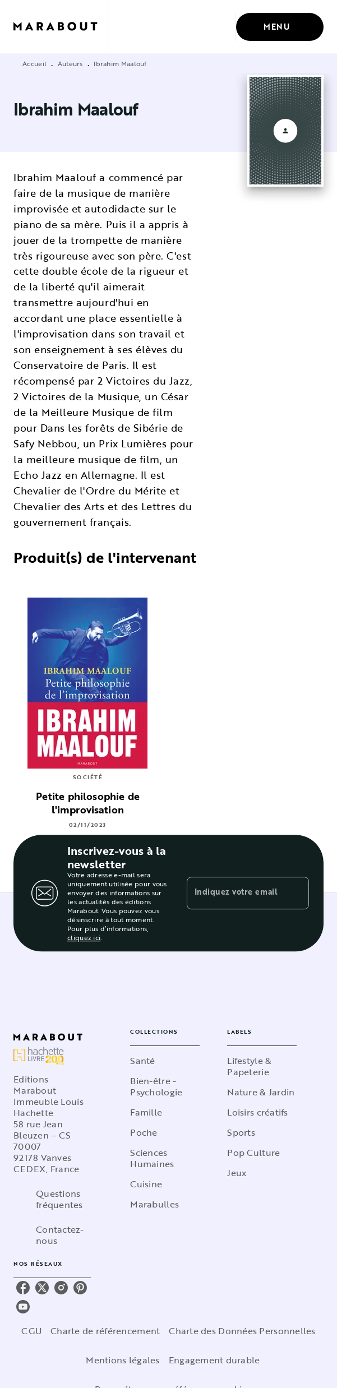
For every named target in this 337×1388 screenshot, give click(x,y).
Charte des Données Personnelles (242, 1331)
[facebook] (23, 1287)
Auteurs (70, 63)
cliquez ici (83, 937)
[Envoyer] (295, 893)
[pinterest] (80, 1287)
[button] (165, 1061)
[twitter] (42, 1287)
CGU (31, 1331)
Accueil (34, 63)
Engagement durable (214, 1360)
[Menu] (280, 27)
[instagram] (61, 1287)
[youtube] (23, 1306)
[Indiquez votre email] (234, 893)
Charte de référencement (105, 1331)
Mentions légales (122, 1360)
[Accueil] (60, 26)
